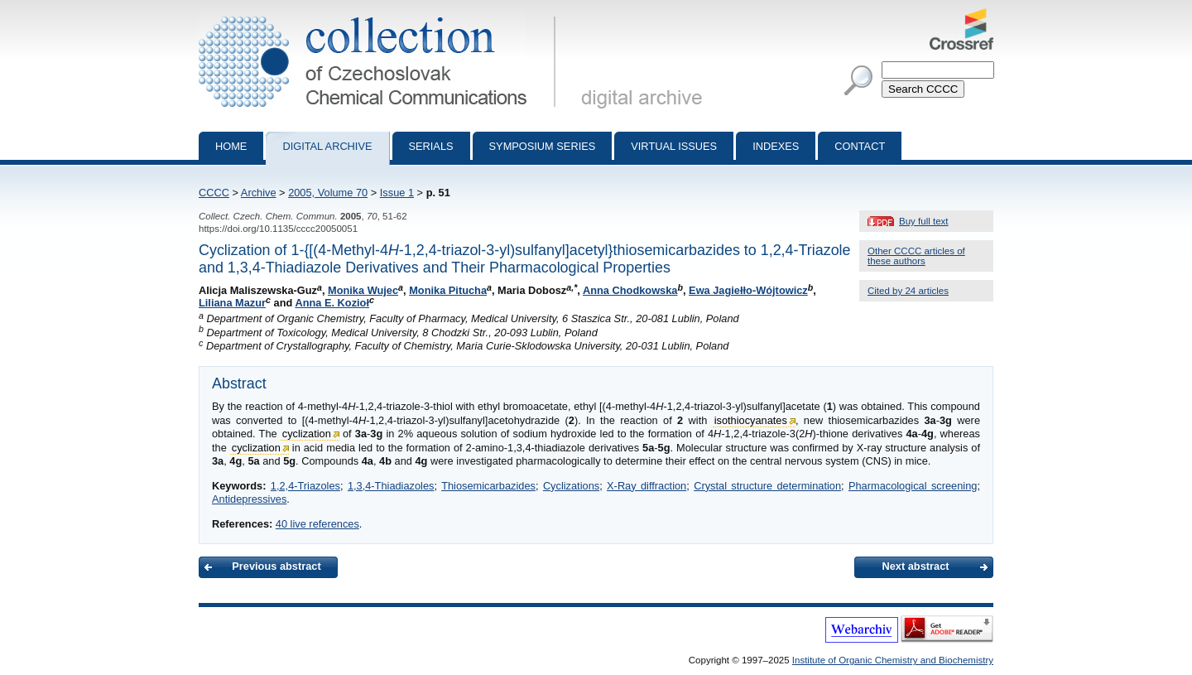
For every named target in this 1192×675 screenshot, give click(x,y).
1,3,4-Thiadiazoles (391, 486)
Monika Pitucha (448, 290)
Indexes (775, 146)
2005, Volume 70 (328, 192)
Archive (258, 192)
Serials (431, 146)
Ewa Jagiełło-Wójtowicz (748, 290)
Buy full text (924, 221)
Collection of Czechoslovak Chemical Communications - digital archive (380, 15)
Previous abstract (276, 566)
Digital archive (327, 146)
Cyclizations (571, 486)
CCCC (214, 192)
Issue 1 (397, 192)
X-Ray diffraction (646, 486)
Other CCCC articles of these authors (916, 256)
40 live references (317, 524)
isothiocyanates (750, 420)
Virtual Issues (674, 146)
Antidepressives (249, 499)
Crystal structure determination (767, 486)
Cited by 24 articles (908, 291)
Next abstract (915, 566)
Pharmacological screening (912, 486)
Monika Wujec (363, 290)
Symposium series (542, 146)
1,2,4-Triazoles (305, 486)
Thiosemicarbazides (488, 486)
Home (231, 146)
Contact (859, 146)
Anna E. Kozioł (332, 303)
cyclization (306, 433)
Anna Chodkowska (630, 290)
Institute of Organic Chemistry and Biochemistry (892, 660)
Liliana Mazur (232, 303)
